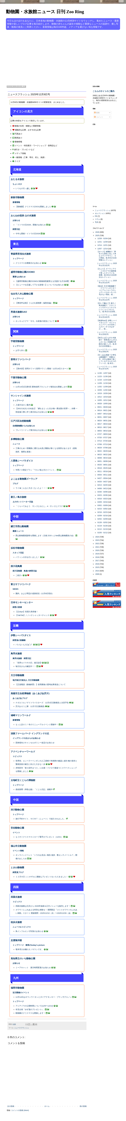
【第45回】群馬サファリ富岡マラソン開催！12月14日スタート (42, 368)
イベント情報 (18, 851)
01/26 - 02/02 (102, 522)
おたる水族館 (17, 179)
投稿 (97, 113)
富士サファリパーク (21, 584)
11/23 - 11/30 (102, 376)
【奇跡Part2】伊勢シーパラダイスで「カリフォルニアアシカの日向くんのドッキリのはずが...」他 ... (107, 325)
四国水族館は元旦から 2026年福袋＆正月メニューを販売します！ (43, 906)
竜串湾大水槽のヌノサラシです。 (29, 949)
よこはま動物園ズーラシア (24, 479)
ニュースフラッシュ (21, 1028)
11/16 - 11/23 (102, 380)
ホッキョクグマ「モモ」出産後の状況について (35, 321)
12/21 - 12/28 (102, 242)
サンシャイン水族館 (21, 395)
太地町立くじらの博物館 (23, 780)
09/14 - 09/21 (102, 410)
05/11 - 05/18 (102, 471)
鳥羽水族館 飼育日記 (22, 658)
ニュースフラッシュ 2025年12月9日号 (107, 333)
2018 (97, 557)
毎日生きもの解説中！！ (26, 666)
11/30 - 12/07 (102, 373)
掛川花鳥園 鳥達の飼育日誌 (25, 571)
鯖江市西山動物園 (20, 526)
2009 (97, 574)
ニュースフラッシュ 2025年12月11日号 (107, 299)
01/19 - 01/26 (102, 526)
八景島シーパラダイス (22, 460)
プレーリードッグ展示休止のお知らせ (31, 430)
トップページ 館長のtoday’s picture (29, 945)
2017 (97, 561)
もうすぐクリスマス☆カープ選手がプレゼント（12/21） (39, 837)
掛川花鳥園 (16, 566)
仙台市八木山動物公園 (22, 294)
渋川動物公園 (17, 809)
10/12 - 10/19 (102, 397)
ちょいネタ (17, 184)
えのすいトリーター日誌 (23, 502)
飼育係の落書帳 (19, 640)
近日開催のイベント (21, 992)
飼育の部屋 (17, 607)
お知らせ (16, 220)
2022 (97, 544)
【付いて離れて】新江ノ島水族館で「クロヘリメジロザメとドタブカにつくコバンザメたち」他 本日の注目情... (106, 307)
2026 (97, 232)
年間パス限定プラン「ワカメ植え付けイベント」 (36, 470)
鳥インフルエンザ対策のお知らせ (29, 931)
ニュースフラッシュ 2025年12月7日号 (107, 368)
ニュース (16, 444)
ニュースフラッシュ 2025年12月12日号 (107, 282)
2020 (97, 550)
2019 (97, 554)
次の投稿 (10, 1106)
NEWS (15, 589)
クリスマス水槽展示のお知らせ (29, 263)
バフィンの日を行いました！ (28, 557)
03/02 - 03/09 (102, 505)
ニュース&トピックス (22, 927)
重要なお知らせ (19, 277)
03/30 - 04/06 (102, 492)
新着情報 (16, 202)
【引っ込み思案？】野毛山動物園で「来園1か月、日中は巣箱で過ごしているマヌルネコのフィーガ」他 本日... (106, 359)
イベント (16, 832)
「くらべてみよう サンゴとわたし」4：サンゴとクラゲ (39, 506)
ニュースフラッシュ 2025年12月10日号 (107, 316)
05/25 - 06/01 (102, 465)
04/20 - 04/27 (102, 482)
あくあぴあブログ (20, 698)
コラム (97, 219)
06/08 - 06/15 (102, 458)
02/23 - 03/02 (102, 509)
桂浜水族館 (16, 922)
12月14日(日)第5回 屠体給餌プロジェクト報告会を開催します (41, 387)
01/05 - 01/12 (102, 533)
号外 (96, 222)
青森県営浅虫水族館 (21, 254)
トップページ (18, 258)
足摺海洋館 (16, 940)
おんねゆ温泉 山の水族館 (23, 215)
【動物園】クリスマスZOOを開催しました (33, 207)
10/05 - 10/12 (102, 400)
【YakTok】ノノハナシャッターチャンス (32, 615)
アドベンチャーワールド (23, 751)
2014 (97, 571)
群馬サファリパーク (21, 359)
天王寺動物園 (17, 675)
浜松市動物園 (17, 548)
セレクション (100, 213)
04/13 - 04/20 (102, 485)
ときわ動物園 (17, 867)
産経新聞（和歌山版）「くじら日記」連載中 (34, 789)
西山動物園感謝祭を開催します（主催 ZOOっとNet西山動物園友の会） (45, 535)
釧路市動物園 (17, 197)
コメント (98, 117)
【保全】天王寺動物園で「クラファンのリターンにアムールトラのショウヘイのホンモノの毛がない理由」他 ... (106, 290)
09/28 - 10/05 (102, 404)
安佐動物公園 (17, 828)
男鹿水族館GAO (19, 312)
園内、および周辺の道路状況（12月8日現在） (35, 593)
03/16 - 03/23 (102, 499)
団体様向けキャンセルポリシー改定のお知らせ (35, 743)
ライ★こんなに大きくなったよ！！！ (31, 488)
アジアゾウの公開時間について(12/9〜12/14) (34, 1006)
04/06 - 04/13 (102, 488)
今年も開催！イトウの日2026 (28, 233)
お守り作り (20, 350)
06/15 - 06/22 (102, 455)
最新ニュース (18, 531)
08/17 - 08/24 (102, 424)
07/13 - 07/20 (102, 441)
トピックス (17, 756)
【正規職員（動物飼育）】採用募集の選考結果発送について (41, 684)
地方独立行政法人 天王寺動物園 (26, 680)
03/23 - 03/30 (102, 495)
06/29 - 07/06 (102, 448)
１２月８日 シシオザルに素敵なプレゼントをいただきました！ (42, 877)
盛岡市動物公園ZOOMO (23, 272)
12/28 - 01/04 (102, 238)
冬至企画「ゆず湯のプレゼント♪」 (30, 1009)
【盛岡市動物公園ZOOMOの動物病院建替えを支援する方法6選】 (43, 281)
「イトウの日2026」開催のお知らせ (31, 225)
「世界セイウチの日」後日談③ (29, 663)
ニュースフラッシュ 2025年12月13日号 (107, 264)
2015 (97, 567)
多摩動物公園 (17, 439)
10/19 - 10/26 (102, 393)
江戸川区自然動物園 (21, 421)
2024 (97, 537)
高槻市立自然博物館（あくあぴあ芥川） (31, 693)
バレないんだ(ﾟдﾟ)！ (24, 644)
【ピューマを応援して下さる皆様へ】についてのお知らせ (40, 285)
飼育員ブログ (18, 872)
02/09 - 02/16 (102, 516)
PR (96, 216)
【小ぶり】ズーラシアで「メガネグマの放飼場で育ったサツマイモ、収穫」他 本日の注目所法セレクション (107, 273)
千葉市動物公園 (18, 377)
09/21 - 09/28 (102, 407)
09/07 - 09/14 (102, 414)
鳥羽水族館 (16, 653)
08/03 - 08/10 (102, 431)
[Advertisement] (23, 57)
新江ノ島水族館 (18, 497)
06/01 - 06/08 (102, 461)
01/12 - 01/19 (102, 529)
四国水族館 (16, 897)
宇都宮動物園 (17, 341)
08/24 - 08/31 (102, 421)
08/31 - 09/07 (102, 417)
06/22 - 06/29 (102, 451)
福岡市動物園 (17, 988)
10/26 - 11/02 (102, 390)
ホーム (47, 1106)
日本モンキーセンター (22, 602)
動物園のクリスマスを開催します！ (30, 1013)
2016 (97, 564)
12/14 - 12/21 (102, 245)
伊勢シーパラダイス (21, 635)
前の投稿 (83, 1106)
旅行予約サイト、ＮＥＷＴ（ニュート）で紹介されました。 (41, 819)
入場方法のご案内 (23, 405)
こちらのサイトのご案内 (103, 91)
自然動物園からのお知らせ (24, 426)
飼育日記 (16, 229)
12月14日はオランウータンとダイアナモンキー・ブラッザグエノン (44, 997)
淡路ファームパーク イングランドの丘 (30, 733)
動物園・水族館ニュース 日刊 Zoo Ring (45, 11)
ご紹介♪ (19, 575)
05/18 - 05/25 (102, 468)
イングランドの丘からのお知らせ (26, 738)
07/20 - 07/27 (102, 437)
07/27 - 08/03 (102, 434)
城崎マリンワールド (21, 715)
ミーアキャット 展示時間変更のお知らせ (33, 967)
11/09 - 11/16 (102, 383)
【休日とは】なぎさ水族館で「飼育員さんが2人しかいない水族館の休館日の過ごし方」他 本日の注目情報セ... (107, 342)
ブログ (15, 483)
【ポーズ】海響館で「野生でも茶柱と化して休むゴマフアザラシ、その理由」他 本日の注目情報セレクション (107, 256)
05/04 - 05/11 (102, 475)
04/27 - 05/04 (102, 478)
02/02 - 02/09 (102, 519)
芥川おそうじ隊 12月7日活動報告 (30, 706)
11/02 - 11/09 (102, 387)
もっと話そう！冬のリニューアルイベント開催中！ (37, 724)
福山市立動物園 (18, 846)
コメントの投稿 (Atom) (20, 1110)
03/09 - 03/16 (102, 502)
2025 (97, 235)
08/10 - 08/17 (102, 427)
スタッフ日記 (18, 553)
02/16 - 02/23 (102, 512)
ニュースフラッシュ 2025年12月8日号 (107, 350)
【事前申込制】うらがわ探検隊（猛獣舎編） (34, 303)
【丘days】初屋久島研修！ (27, 612)
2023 (97, 540)
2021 (97, 547)
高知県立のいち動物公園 (23, 958)
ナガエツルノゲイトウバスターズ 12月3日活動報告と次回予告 (42, 703)
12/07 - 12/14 (102, 249)
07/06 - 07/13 (102, 444)
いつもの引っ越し (23, 188)
